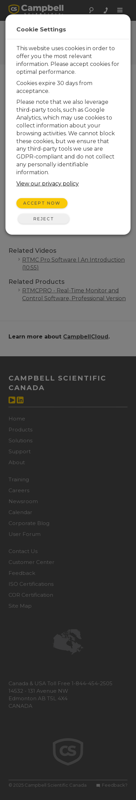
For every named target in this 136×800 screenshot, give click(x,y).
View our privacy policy (47, 183)
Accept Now (42, 203)
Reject (43, 218)
